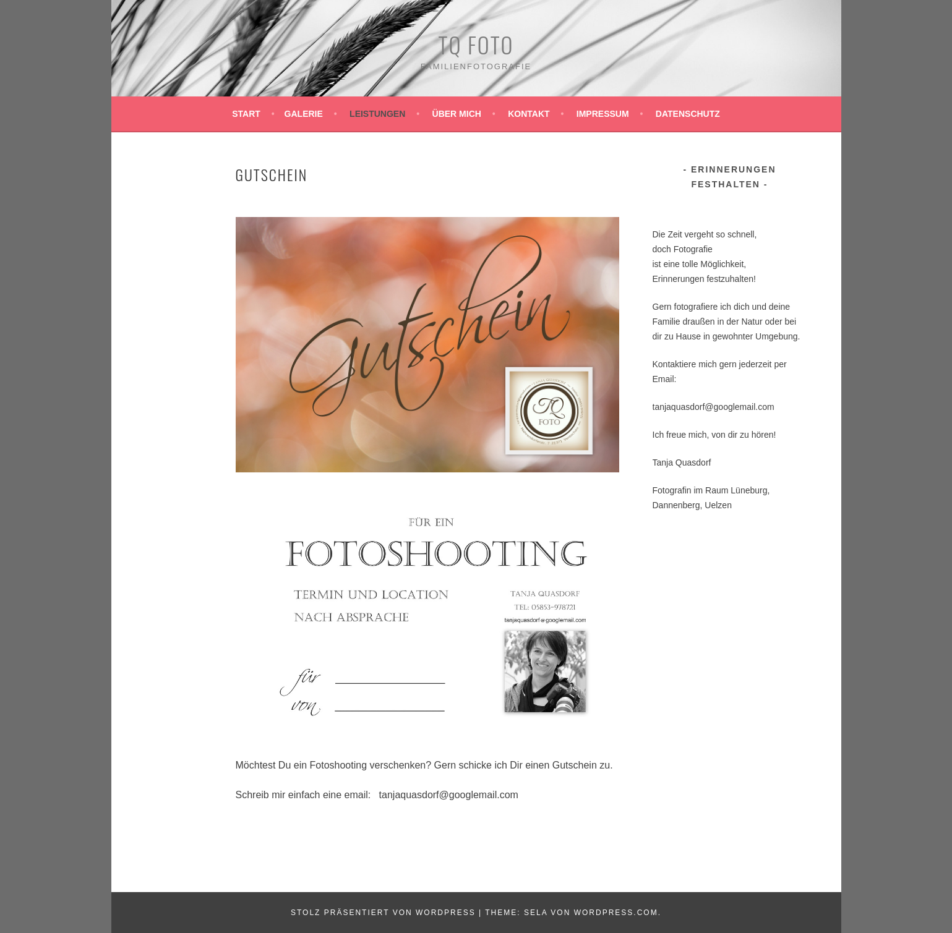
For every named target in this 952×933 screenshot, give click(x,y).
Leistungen (377, 114)
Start (246, 114)
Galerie (304, 114)
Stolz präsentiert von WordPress (383, 912)
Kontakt (528, 114)
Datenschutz (688, 114)
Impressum (603, 114)
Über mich (456, 114)
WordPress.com (616, 912)
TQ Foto (476, 44)
